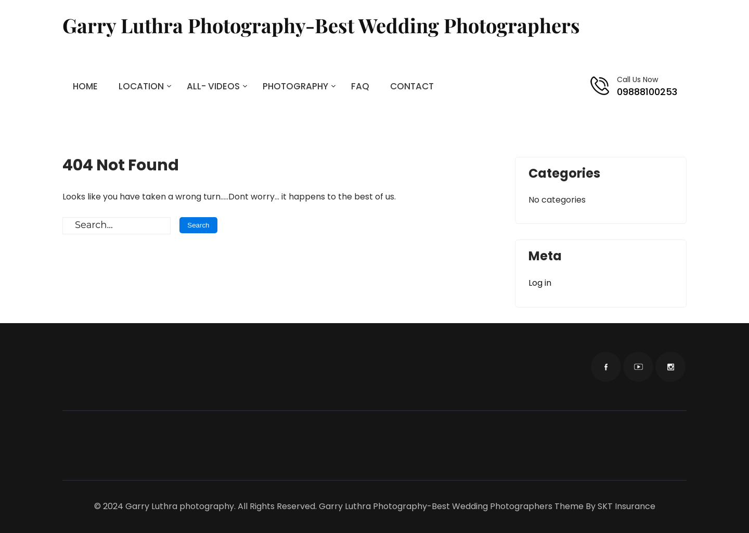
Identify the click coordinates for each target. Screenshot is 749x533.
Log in (539, 283)
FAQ (360, 86)
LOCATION (141, 86)
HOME (85, 86)
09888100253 (647, 91)
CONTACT (412, 86)
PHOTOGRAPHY (295, 86)
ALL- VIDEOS (213, 86)
